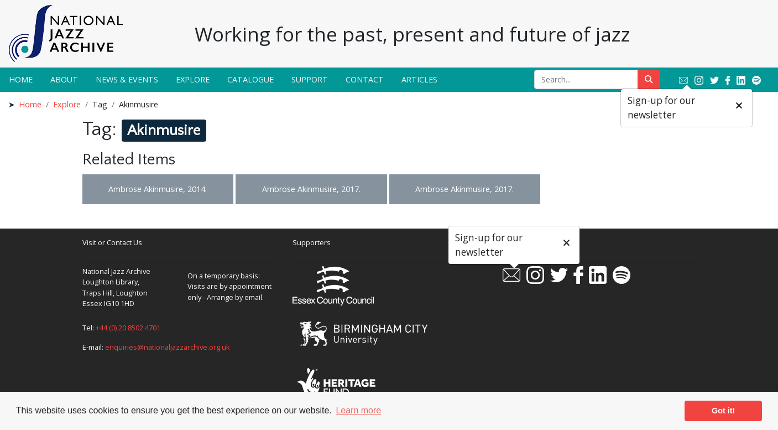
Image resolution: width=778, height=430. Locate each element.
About (64, 79)
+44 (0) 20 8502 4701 (128, 328)
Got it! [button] (723, 410)
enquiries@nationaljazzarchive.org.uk (167, 347)
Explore (193, 79)
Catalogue (250, 79)
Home (21, 79)
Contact (365, 79)
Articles (419, 79)
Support (309, 79)
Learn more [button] (358, 410)
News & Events (127, 79)
